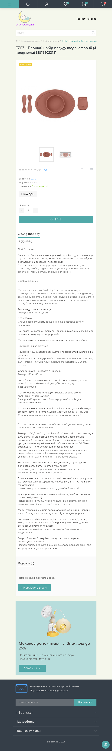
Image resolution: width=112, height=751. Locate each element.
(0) (45, 169)
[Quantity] (28, 210)
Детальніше (32, 668)
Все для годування (30, 41)
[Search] (93, 33)
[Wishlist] (82, 169)
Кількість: (25, 205)
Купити (56, 219)
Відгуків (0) (25, 241)
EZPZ (33, 179)
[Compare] (91, 169)
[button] (46, 4)
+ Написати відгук (34, 587)
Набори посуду (51, 41)
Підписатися (85, 702)
